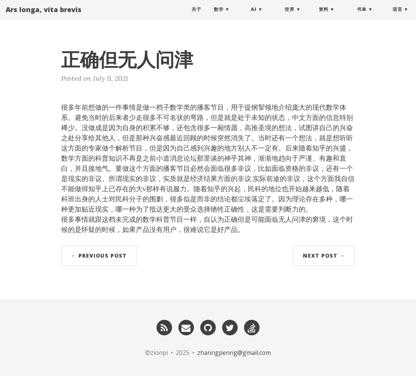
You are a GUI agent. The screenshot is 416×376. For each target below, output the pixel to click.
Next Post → (324, 255)
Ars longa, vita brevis (43, 16)
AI (253, 17)
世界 (290, 17)
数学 (219, 17)
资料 (324, 17)
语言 (397, 17)
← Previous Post (99, 255)
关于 (196, 17)
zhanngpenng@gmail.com (234, 352)
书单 (362, 17)
